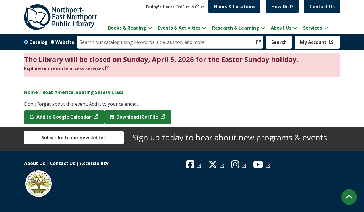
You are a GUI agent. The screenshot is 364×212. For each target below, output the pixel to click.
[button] (175, 7)
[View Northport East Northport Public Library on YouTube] (262, 166)
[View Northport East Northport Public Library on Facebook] (194, 166)
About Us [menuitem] (281, 28)
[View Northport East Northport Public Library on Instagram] (239, 166)
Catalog (38, 42)
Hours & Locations (234, 6)
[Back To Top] (349, 197)
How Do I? (282, 6)
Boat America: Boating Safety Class (82, 92)
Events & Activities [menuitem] (179, 28)
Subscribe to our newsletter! (74, 137)
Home (31, 92)
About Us (34, 163)
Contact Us (322, 6)
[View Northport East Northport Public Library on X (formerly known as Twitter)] (217, 166)
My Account (314, 42)
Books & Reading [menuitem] (127, 28)
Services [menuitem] (312, 28)
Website (64, 42)
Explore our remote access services (64, 68)
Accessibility (94, 163)
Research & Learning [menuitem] (235, 28)
